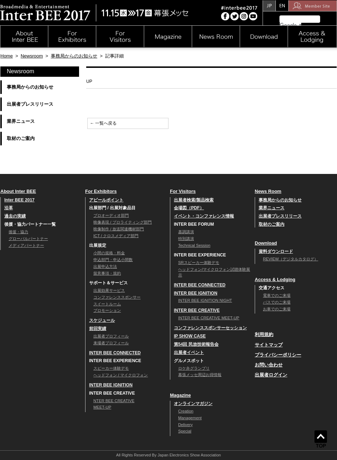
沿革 (8, 207)
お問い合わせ (269, 365)
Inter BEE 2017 (19, 200)
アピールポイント (106, 200)
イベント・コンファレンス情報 (204, 216)
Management (190, 418)
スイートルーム (107, 304)
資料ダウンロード (276, 251)
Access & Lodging (275, 279)
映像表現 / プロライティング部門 (122, 222)
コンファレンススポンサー (117, 297)
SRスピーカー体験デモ (198, 262)
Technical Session (194, 245)
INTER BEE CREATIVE (197, 310)
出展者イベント (189, 352)
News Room (268, 191)
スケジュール (102, 320)
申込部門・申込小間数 (113, 260)
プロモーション (107, 310)
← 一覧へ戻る (103, 123)
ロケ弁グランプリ (194, 368)
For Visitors (183, 191)
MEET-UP (102, 407)
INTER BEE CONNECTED (115, 352)
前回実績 (97, 328)
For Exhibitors (101, 191)
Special (184, 431)
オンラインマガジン (193, 403)
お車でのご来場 (276, 309)
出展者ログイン (271, 375)
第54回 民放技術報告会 (196, 344)
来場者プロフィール (111, 343)
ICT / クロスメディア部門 (115, 236)
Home (6, 56)
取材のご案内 (21, 138)
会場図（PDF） (189, 207)
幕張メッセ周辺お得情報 (199, 374)
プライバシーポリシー (278, 355)
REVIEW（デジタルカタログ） (290, 259)
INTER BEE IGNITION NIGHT (205, 300)
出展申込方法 (105, 266)
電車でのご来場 (276, 295)
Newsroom (32, 56)
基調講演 (186, 232)
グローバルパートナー (28, 238)
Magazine (180, 395)
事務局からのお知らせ (74, 56)
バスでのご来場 (276, 302)
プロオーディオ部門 (111, 215)
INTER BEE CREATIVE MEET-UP (208, 318)
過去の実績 (15, 216)
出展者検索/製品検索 (194, 200)
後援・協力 (18, 232)
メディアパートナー (26, 245)
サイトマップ (269, 345)
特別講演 (186, 238)
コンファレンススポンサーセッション (210, 327)
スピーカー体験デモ (111, 368)
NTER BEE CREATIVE (114, 401)
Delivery (185, 424)
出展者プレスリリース (30, 104)
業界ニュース (21, 121)
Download (266, 243)
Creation (185, 411)
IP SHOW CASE (190, 336)
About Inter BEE (18, 191)
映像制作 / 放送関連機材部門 (118, 229)
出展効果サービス (109, 290)
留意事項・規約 (107, 273)
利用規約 (264, 334)
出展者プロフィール (111, 336)
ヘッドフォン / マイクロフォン (120, 375)
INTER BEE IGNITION (110, 385)
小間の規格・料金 (109, 253)
